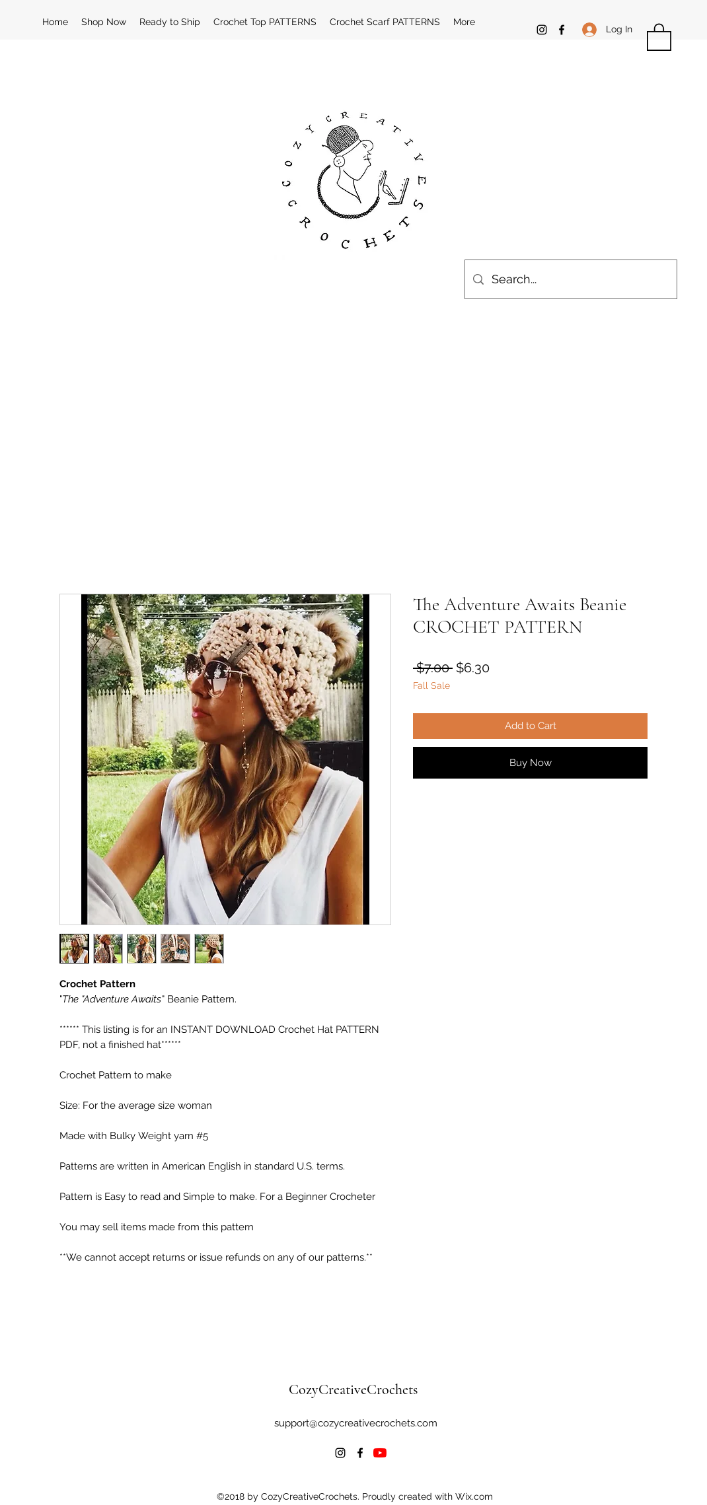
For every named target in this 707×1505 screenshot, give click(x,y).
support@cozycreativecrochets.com (355, 1423)
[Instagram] (541, 29)
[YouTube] (380, 1452)
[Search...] (570, 279)
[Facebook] (561, 29)
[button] (659, 36)
